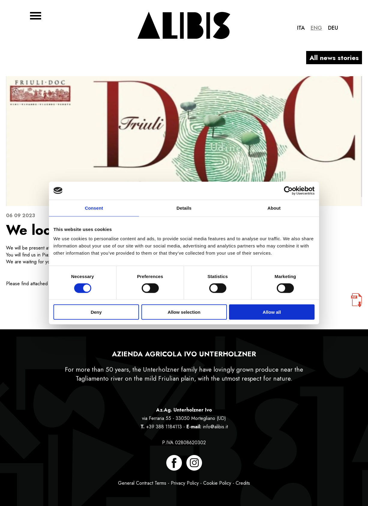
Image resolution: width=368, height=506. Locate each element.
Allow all (272, 312)
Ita (301, 28)
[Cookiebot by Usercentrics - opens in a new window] (288, 190)
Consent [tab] (94, 207)
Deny (96, 312)
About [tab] (274, 207)
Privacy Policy (185, 483)
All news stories (334, 57)
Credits (243, 483)
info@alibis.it (215, 426)
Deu (333, 28)
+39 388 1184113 (164, 426)
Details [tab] (184, 207)
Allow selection (183, 312)
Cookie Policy (217, 483)
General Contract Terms (142, 483)
